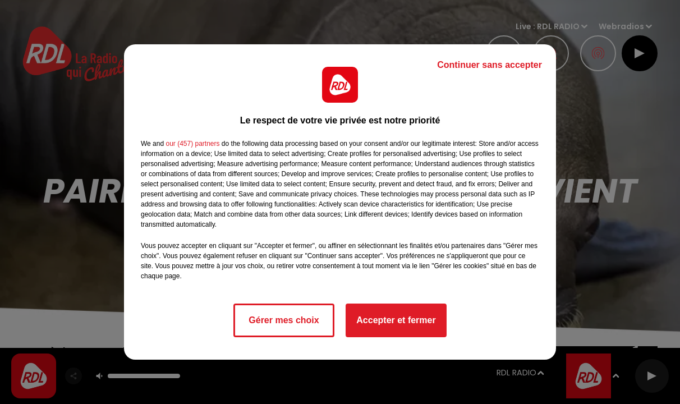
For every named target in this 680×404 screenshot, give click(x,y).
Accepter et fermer (395, 320)
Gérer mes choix (284, 320)
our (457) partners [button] (192, 144)
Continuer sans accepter (489, 65)
